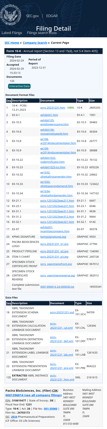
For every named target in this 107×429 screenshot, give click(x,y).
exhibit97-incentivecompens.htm (54, 229)
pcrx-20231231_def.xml (61, 339)
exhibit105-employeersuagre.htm (54, 122)
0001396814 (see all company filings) (33, 395)
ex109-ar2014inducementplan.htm (58, 150)
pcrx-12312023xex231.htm (57, 206)
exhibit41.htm (49, 115)
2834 (14, 417)
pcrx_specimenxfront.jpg (56, 264)
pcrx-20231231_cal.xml (61, 326)
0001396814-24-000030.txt (57, 287)
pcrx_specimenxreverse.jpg (57, 275)
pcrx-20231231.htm (52, 107)
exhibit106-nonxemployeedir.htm (54, 132)
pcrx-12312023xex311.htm (57, 211)
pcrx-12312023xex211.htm (57, 200)
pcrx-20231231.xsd (62, 312)
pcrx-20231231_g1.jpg (54, 244)
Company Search (35, 43)
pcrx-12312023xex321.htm (57, 222)
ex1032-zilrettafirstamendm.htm (55, 174)
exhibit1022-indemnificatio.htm (52, 160)
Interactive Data (19, 86)
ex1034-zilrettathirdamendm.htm (56, 193)
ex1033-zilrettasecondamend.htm (56, 184)
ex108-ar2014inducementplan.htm (58, 141)
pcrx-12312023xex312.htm (57, 216)
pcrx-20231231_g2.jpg (54, 251)
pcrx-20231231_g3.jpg (54, 256)
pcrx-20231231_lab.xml (61, 352)
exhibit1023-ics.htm (52, 167)
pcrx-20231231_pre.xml (62, 366)
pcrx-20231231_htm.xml (62, 377)
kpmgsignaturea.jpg (53, 236)
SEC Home (12, 43)
